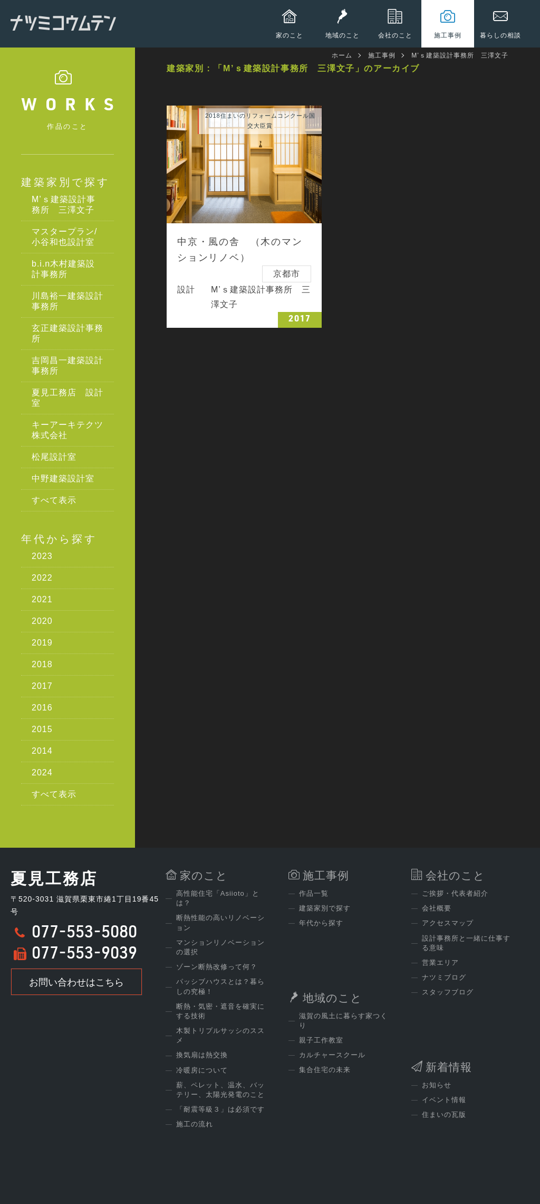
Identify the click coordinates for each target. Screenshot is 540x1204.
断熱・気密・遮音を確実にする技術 (220, 1011)
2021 (42, 599)
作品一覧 (314, 893)
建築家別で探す (65, 182)
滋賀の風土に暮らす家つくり (343, 1020)
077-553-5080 (84, 933)
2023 (42, 556)
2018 (42, 664)
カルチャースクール (332, 1055)
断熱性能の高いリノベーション (220, 922)
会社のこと (455, 875)
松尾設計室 (54, 456)
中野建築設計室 (63, 478)
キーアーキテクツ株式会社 (67, 430)
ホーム (342, 55)
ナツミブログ (444, 977)
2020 (42, 621)
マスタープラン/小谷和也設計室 (64, 237)
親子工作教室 (321, 1040)
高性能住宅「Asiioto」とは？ (217, 898)
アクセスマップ (448, 923)
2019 (42, 642)
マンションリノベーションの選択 (220, 947)
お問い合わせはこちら (76, 982)
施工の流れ (194, 1124)
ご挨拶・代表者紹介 (455, 893)
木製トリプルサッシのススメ (220, 1035)
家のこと (204, 875)
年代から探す (59, 539)
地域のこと (332, 998)
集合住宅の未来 (325, 1070)
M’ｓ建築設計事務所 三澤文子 (63, 204)
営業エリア (440, 962)
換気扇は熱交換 (202, 1055)
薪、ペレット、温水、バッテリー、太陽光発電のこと (220, 1089)
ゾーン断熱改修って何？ (216, 967)
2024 (42, 772)
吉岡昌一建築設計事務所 (67, 365)
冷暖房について (202, 1070)
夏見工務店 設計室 (67, 397)
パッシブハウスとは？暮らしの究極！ (220, 986)
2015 (42, 729)
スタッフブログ (448, 992)
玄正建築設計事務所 (67, 333)
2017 (42, 685)
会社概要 (436, 908)
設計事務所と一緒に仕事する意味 (466, 943)
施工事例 (382, 55)
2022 (42, 577)
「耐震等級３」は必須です (220, 1109)
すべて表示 (54, 500)
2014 (42, 750)
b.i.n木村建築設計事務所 (63, 269)
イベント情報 (444, 1100)
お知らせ (436, 1085)
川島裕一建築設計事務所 (67, 301)
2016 (42, 707)
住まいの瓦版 (444, 1114)
